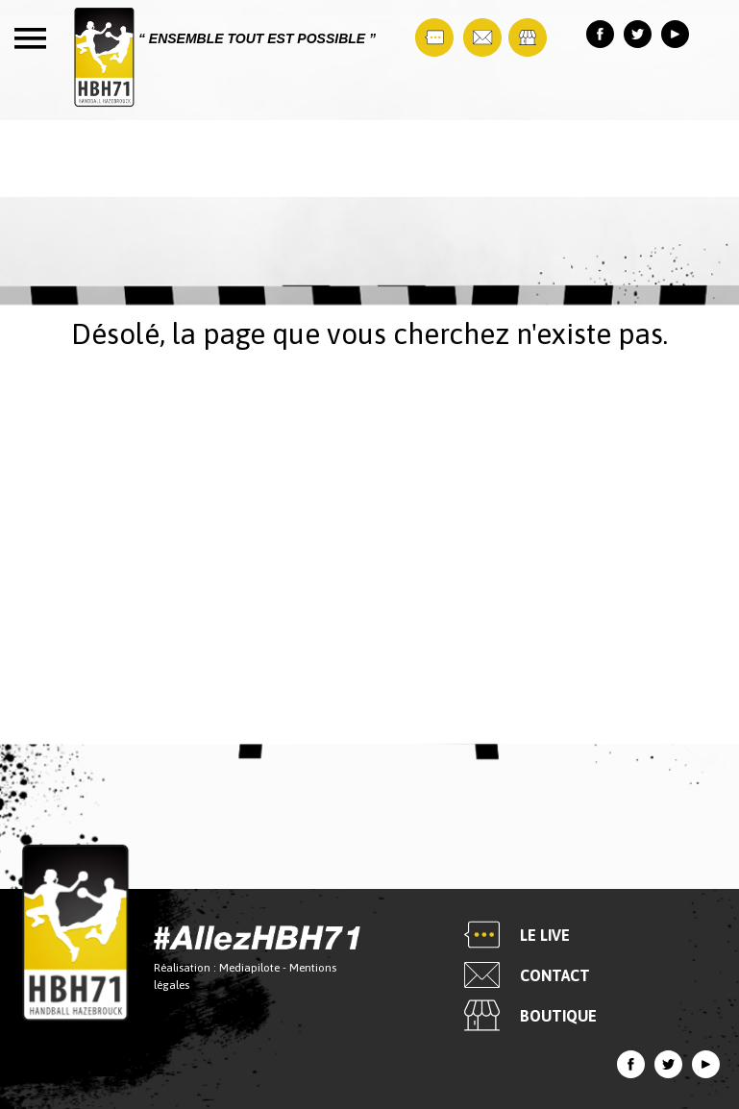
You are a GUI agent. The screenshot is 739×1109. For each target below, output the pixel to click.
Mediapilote (249, 968)
